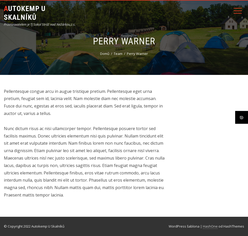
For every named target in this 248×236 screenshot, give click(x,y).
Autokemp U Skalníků (24, 13)
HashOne (210, 226)
